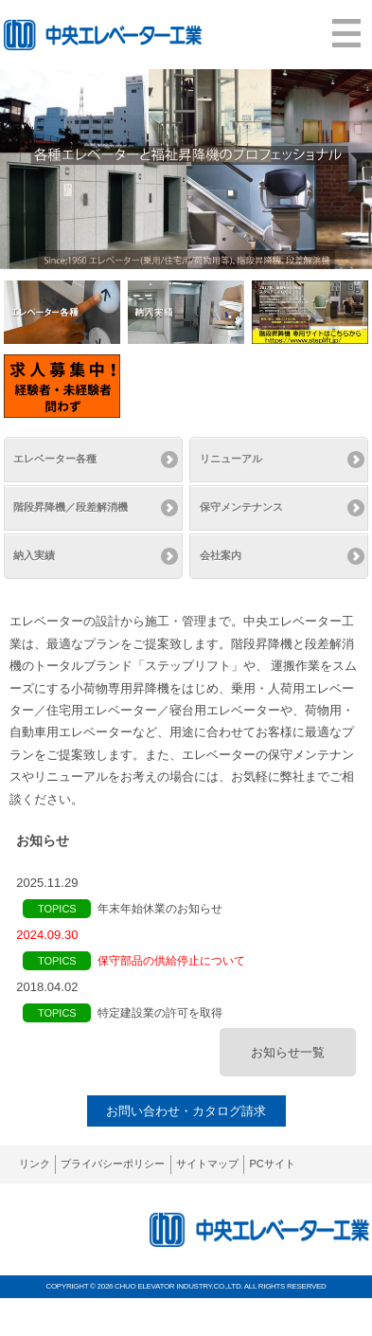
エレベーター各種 (55, 458)
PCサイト (271, 1163)
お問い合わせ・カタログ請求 (186, 1111)
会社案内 (220, 555)
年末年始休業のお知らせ (159, 908)
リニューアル (231, 458)
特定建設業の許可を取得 (159, 1013)
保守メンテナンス (241, 507)
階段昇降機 (261, 644)
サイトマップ (207, 1163)
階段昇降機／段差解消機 (70, 507)
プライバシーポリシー (113, 1163)
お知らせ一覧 (288, 1052)
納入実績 (34, 555)
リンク (34, 1163)
